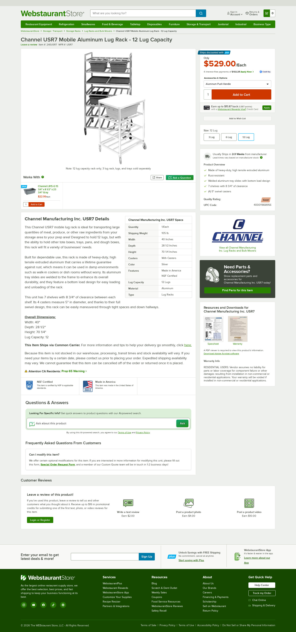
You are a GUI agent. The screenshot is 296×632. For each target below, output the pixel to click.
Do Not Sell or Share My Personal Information (248, 625)
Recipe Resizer (111, 601)
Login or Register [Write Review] (40, 519)
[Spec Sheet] (213, 330)
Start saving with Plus (191, 560)
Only (206, 57)
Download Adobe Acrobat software (221, 353)
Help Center (262, 585)
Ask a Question (179, 177)
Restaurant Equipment (38, 24)
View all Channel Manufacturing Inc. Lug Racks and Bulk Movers (237, 249)
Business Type (262, 24)
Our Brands (209, 588)
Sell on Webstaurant (214, 606)
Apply (267, 108)
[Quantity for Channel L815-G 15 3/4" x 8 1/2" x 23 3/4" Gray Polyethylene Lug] (26, 204)
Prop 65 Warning (73, 371)
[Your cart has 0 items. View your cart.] (269, 13)
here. (188, 345)
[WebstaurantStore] (52, 578)
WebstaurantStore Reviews (167, 606)
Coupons (157, 597)
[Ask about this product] (108, 423)
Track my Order (262, 593)
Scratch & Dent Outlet (164, 588)
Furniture (174, 24)
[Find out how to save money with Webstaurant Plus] (24, 187)
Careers (207, 592)
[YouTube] (34, 605)
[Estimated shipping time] (261, 157)
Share (157, 177)
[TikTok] (53, 605)
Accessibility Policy (208, 625)
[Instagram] (24, 605)
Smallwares (88, 24)
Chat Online (257, 600)
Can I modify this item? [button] (44, 454)
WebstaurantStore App (116, 592)
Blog (154, 583)
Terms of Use (124, 432)
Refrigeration (66, 24)
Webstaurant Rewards (115, 588)
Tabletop (135, 24)
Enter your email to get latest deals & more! (40, 556)
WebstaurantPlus (112, 583)
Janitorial (223, 24)
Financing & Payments (216, 597)
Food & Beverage (112, 24)
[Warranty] (237, 330)
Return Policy (210, 610)
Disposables (154, 24)
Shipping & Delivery (261, 605)
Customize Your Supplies (117, 597)
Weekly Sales (159, 592)
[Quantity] (208, 94)
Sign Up (146, 556)
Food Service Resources (166, 601)
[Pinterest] (63, 605)
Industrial (240, 24)
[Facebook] (43, 605)
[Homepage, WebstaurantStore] (52, 13)
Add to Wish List (237, 118)
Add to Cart (36, 204)
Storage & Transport (198, 24)
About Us (208, 583)
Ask (182, 423)
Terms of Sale (148, 625)
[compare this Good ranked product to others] (265, 200)
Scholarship (209, 601)
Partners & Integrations (116, 606)
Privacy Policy (143, 432)
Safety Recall (159, 610)
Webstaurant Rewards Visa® (232, 109)
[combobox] (143, 13)
